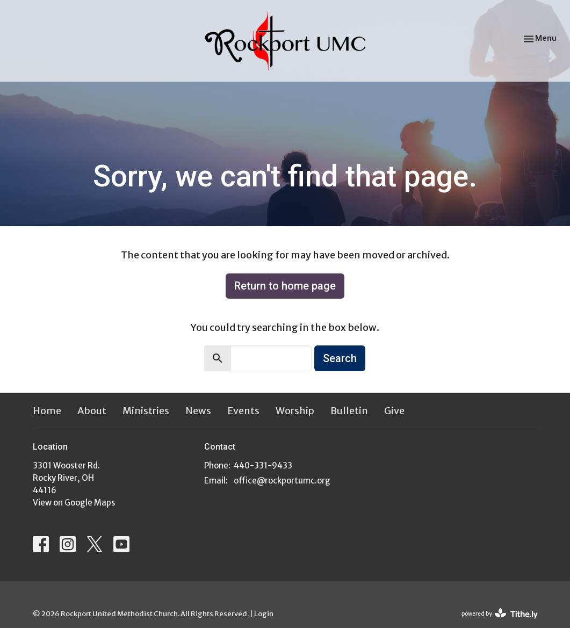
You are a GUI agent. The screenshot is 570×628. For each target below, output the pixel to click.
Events (243, 411)
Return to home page (285, 285)
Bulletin (349, 411)
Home (47, 411)
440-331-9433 (263, 465)
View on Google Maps (74, 502)
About (91, 411)
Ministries (145, 411)
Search (340, 358)
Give (394, 411)
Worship (295, 411)
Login (263, 613)
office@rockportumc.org (282, 480)
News (198, 411)
